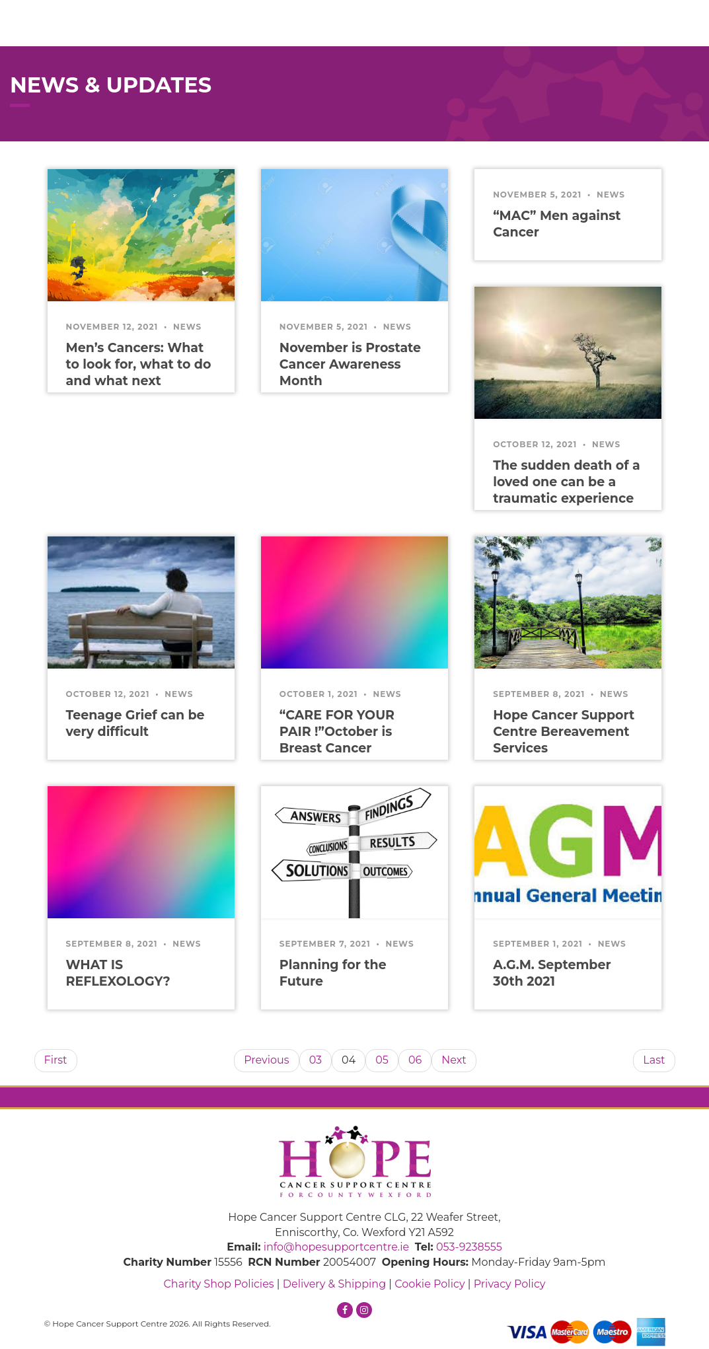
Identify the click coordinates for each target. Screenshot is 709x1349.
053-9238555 (469, 1247)
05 (382, 1060)
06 (415, 1060)
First (55, 1060)
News (187, 327)
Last (654, 1060)
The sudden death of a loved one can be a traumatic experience (566, 482)
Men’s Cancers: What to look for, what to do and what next (138, 364)
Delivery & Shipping (334, 1284)
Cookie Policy (429, 1284)
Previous (266, 1060)
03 (315, 1060)
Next (453, 1060)
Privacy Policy (510, 1284)
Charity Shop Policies (218, 1284)
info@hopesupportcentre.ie (337, 1247)
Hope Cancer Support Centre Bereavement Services (563, 732)
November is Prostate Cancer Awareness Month (350, 364)
